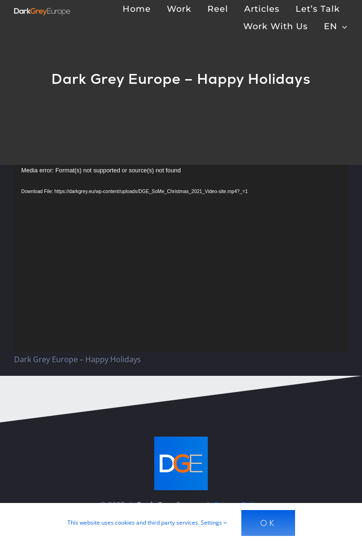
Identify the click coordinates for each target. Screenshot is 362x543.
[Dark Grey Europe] (42, 12)
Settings (214, 523)
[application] (181, 258)
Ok (268, 523)
